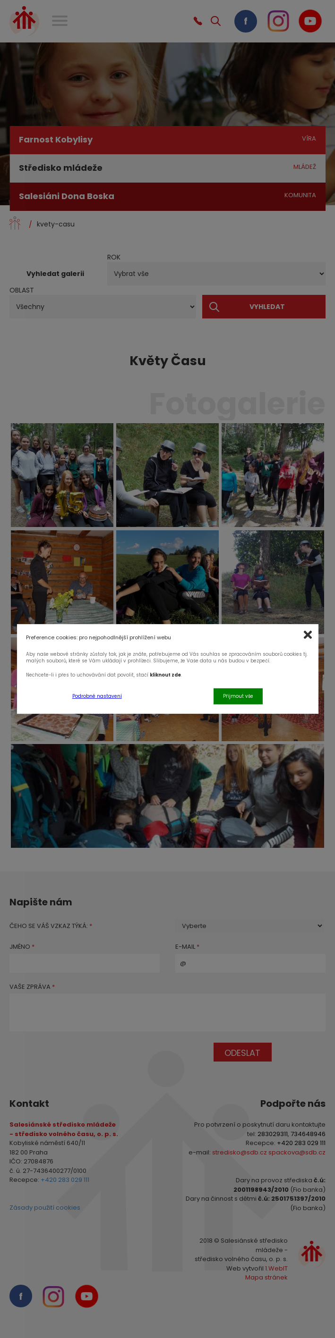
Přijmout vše (238, 696)
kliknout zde (165, 675)
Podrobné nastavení (97, 696)
